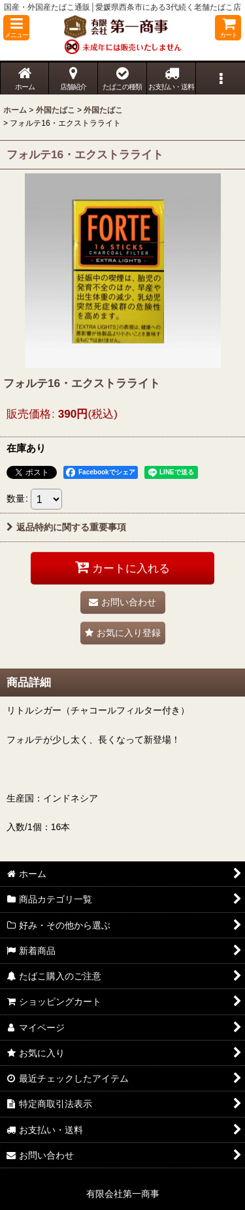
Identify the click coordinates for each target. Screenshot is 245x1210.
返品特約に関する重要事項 (66, 527)
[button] (16, 27)
